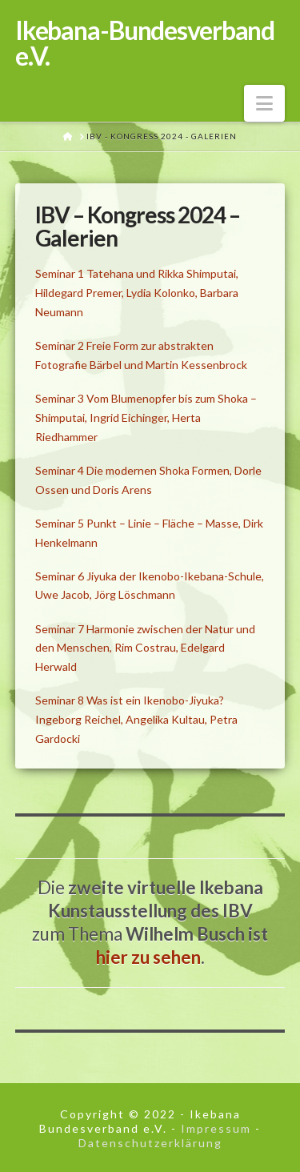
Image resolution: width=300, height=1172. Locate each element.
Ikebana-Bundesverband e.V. (144, 43)
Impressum (216, 1128)
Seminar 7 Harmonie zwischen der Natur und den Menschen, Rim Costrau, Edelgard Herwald (145, 648)
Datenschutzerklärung (150, 1143)
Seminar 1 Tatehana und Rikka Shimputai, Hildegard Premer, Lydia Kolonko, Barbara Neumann (136, 293)
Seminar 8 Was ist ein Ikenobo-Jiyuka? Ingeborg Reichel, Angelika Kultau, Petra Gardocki (136, 719)
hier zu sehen (148, 957)
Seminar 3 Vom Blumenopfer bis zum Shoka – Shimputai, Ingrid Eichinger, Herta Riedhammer (146, 417)
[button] (264, 103)
